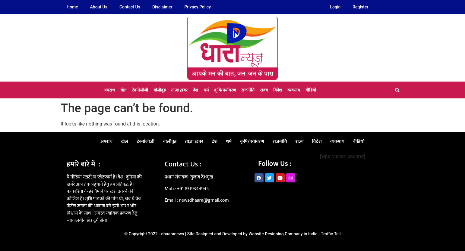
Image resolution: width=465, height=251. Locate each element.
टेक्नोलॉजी (140, 90)
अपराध (109, 90)
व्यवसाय (293, 90)
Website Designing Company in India (282, 233)
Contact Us (129, 7)
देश (195, 90)
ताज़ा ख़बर (179, 90)
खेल (123, 90)
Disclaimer (162, 7)
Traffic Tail (331, 233)
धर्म (206, 90)
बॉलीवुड (159, 90)
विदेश (277, 90)
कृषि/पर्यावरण (225, 90)
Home (72, 7)
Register (360, 7)
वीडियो (310, 90)
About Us (98, 7)
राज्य (264, 90)
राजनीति (248, 90)
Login (335, 7)
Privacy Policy (197, 7)
